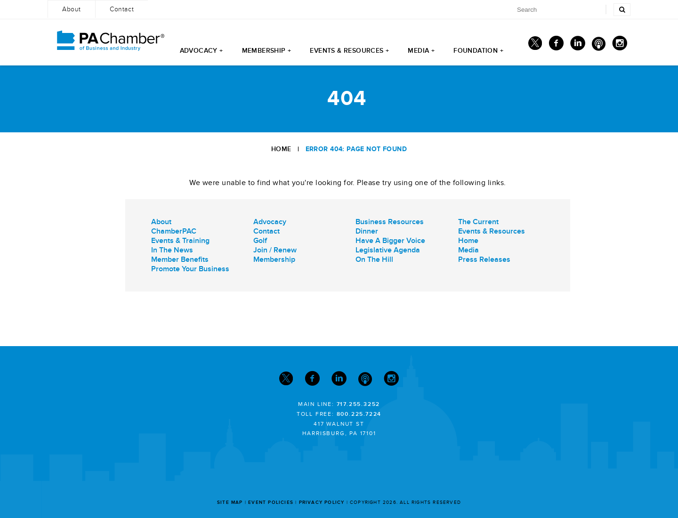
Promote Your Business (190, 269)
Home (281, 149)
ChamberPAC (173, 231)
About (161, 222)
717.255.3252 (358, 404)
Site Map (230, 502)
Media (468, 250)
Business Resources (389, 222)
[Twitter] (535, 45)
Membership (274, 259)
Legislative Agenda (387, 250)
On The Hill (374, 259)
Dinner (366, 231)
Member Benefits (180, 259)
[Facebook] (556, 45)
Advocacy (269, 222)
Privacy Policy (322, 502)
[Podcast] (599, 45)
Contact (266, 231)
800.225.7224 (359, 414)
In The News (172, 250)
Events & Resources (491, 231)
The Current (478, 222)
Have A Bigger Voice (390, 240)
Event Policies (270, 502)
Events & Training (180, 240)
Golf (260, 240)
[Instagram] (619, 45)
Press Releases (484, 259)
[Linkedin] (578, 45)
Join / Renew (275, 250)
